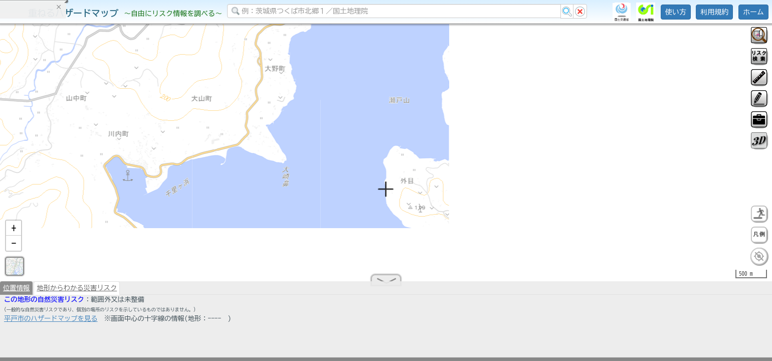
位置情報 (16, 291)
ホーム (753, 12)
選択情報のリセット (106, 198)
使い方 (675, 12)
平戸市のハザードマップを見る (51, 322)
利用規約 (714, 12)
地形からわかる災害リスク (77, 291)
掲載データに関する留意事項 (55, 170)
